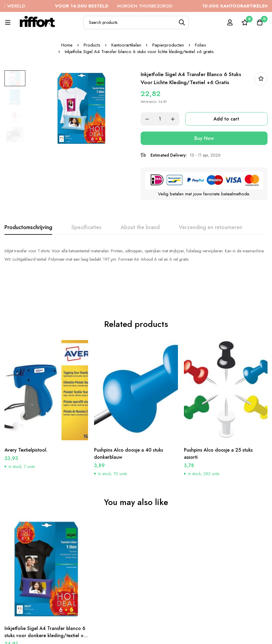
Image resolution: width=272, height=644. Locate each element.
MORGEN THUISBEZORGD (126, 6)
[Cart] (259, 22)
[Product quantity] (160, 119)
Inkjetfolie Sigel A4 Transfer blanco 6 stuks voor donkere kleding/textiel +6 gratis (45, 601)
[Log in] (229, 22)
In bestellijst (261, 78)
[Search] (182, 22)
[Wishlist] (244, 22)
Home (67, 45)
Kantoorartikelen (126, 45)
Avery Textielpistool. (26, 415)
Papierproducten (168, 45)
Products (92, 45)
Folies (200, 45)
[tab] (28, 227)
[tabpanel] (136, 255)
